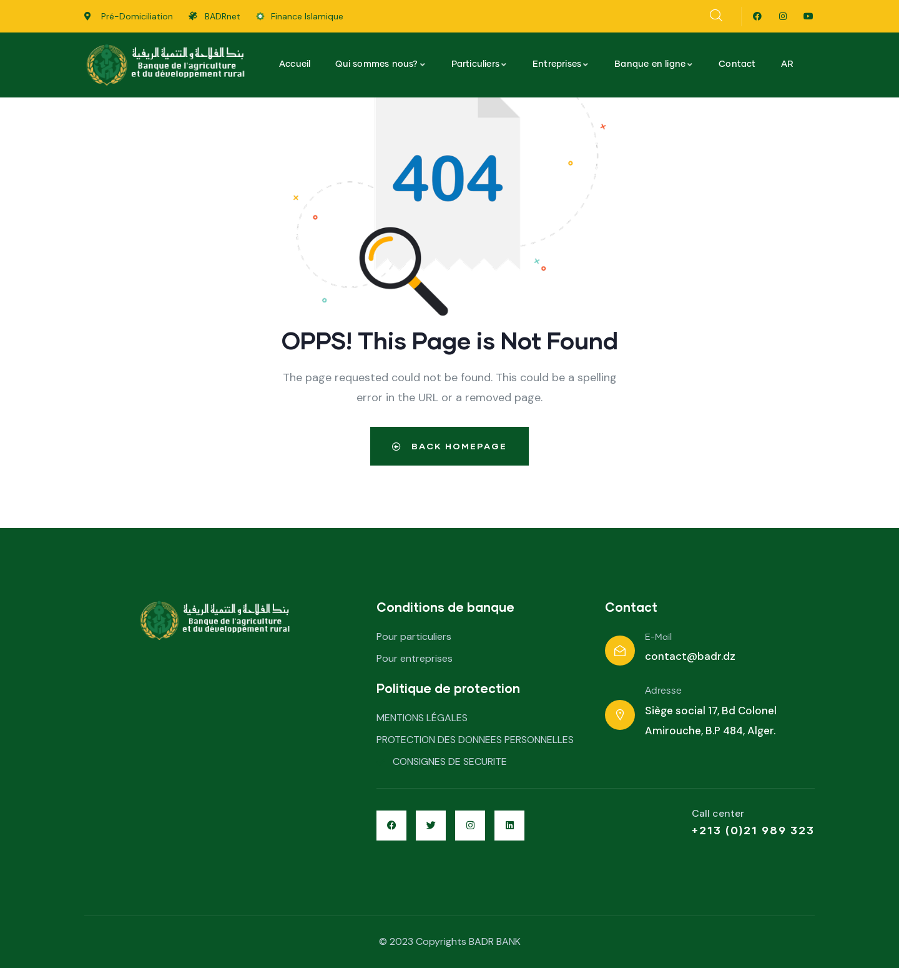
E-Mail (658, 637)
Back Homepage (449, 446)
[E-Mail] (620, 651)
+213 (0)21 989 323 (753, 830)
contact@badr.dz (690, 656)
